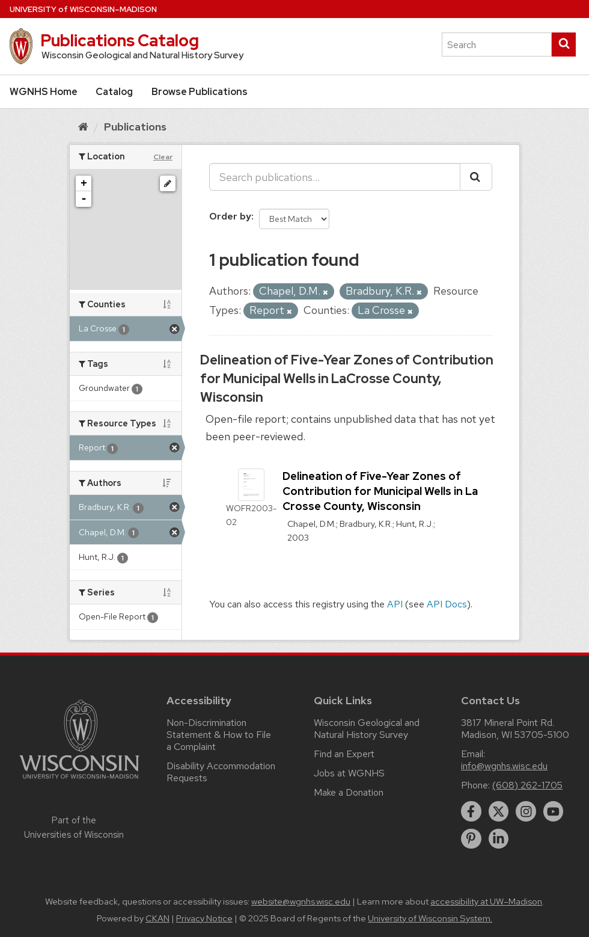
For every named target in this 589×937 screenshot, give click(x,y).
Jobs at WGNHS (349, 773)
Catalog (114, 91)
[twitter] (499, 811)
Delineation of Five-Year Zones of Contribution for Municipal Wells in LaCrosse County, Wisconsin (346, 378)
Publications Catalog (119, 40)
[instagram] (526, 811)
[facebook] (471, 811)
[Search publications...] (334, 177)
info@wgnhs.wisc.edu (504, 766)
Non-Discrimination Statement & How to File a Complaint (218, 734)
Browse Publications (199, 91)
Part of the (74, 827)
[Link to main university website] (79, 781)
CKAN (157, 918)
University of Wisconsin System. (430, 918)
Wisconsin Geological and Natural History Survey (367, 728)
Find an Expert (344, 754)
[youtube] (553, 811)
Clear (162, 157)
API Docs (447, 604)
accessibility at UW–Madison (486, 902)
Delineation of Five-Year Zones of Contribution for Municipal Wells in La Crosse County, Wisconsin (380, 491)
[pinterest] (471, 839)
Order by (230, 216)
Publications (135, 127)
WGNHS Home (44, 91)
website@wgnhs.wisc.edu (300, 902)
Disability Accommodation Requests (220, 772)
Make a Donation (348, 792)
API (395, 604)
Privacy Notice (204, 918)
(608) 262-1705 (527, 785)
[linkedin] (499, 839)
